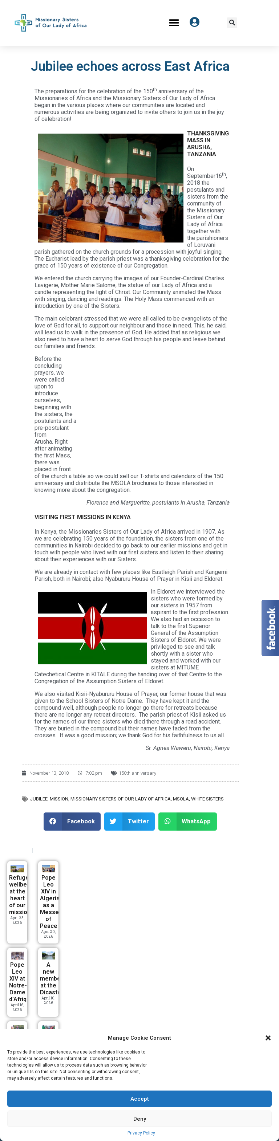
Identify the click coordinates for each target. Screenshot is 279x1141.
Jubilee (39, 799)
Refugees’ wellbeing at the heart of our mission (23, 895)
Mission (59, 799)
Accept (139, 1099)
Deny (139, 1119)
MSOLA (181, 799)
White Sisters (207, 799)
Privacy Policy (141, 1133)
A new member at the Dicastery (53, 978)
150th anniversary (137, 773)
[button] (268, 1038)
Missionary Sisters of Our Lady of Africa (120, 799)
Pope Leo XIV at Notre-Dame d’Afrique (21, 982)
